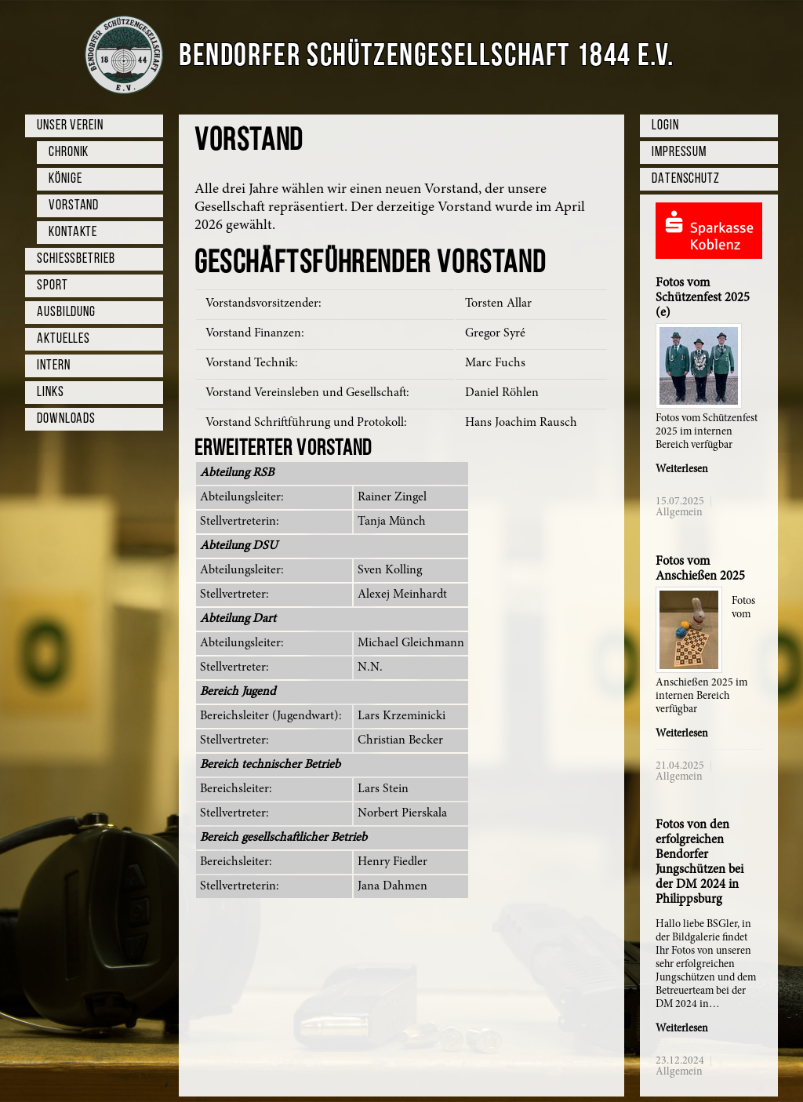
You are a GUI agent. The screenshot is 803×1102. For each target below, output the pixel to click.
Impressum (679, 152)
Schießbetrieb (76, 259)
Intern (53, 365)
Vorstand (74, 205)
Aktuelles (63, 339)
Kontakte (73, 232)
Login (665, 125)
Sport (52, 285)
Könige (65, 179)
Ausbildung (66, 312)
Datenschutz (686, 179)
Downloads (66, 419)
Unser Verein (70, 125)
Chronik (69, 152)
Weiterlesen (682, 469)
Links (50, 392)
